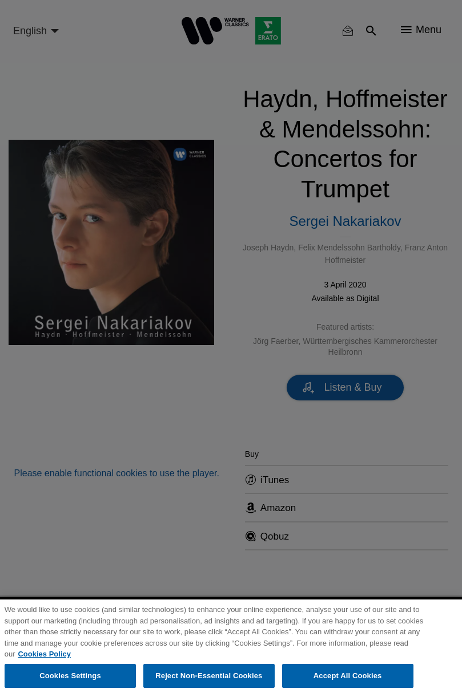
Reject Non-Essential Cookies (208, 675)
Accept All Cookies (348, 675)
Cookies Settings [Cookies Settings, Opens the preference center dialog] (70, 675)
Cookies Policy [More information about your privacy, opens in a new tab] (44, 654)
